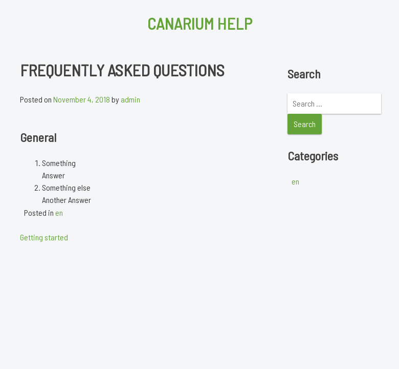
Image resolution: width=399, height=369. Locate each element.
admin (130, 99)
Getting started (44, 237)
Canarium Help (199, 23)
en (59, 212)
